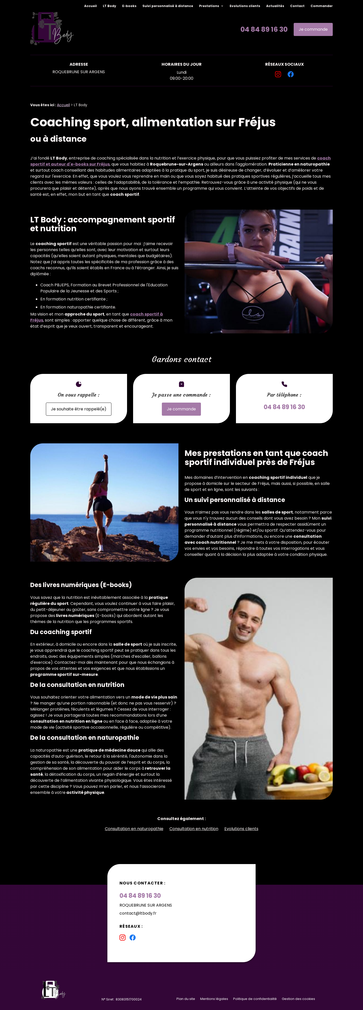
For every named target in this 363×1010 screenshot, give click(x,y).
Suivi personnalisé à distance (167, 6)
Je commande (313, 29)
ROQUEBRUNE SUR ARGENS (78, 72)
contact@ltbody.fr (138, 913)
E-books (129, 6)
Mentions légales (214, 999)
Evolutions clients (245, 6)
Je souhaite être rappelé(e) (78, 409)
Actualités (275, 6)
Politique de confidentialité (255, 999)
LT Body (109, 6)
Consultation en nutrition (193, 829)
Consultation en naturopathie (134, 829)
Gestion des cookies (298, 999)
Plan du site (185, 999)
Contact (297, 6)
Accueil (90, 6)
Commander (322, 6)
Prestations (209, 6)
